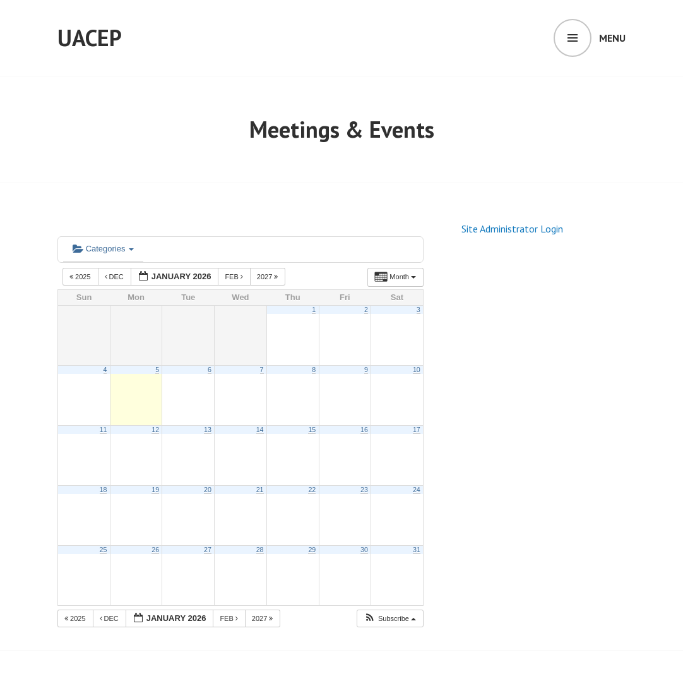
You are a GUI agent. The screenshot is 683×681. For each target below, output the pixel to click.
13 (207, 429)
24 (416, 489)
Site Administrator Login (512, 228)
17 (416, 429)
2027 (268, 276)
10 (416, 369)
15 (312, 429)
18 (103, 489)
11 (103, 429)
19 (155, 489)
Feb (235, 276)
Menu (612, 38)
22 (312, 489)
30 (364, 549)
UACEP (89, 37)
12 (155, 429)
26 (155, 549)
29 (312, 549)
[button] (389, 618)
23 (364, 489)
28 (260, 549)
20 (207, 489)
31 (416, 549)
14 (260, 429)
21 (260, 489)
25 (103, 549)
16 (364, 429)
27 (207, 549)
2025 (81, 276)
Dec (115, 276)
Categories (103, 248)
